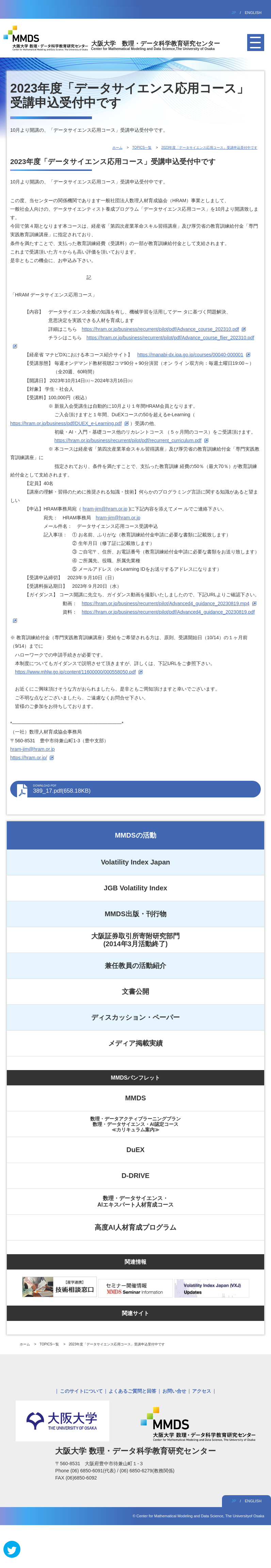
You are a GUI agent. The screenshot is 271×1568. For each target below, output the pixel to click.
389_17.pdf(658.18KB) (143, 789)
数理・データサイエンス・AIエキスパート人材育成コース (135, 1201)
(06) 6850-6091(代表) (93, 1470)
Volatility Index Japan (135, 862)
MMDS (135, 1098)
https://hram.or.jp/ (28, 757)
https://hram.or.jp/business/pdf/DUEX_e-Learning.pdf (66, 423)
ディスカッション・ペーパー (135, 1017)
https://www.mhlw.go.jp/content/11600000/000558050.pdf (75, 672)
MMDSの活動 (135, 835)
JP (234, 13)
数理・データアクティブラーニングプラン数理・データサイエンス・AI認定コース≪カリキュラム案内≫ (135, 1124)
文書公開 (135, 991)
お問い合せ (174, 1391)
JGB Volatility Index (135, 888)
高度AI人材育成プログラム (135, 1227)
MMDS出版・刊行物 (135, 914)
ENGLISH (253, 13)
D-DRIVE (135, 1175)
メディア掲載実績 (135, 1043)
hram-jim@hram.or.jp (105, 509)
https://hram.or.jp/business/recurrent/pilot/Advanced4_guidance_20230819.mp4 (166, 603)
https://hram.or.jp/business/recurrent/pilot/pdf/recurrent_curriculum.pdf (128, 440)
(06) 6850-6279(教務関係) (146, 1470)
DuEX (135, 1149)
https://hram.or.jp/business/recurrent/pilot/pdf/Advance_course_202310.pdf (160, 329)
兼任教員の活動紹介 (135, 965)
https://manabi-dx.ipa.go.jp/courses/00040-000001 (190, 354)
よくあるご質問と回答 (132, 1391)
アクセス (201, 1391)
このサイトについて (81, 1391)
